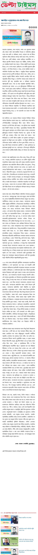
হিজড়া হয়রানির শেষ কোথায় (25, 517)
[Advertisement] (19, 477)
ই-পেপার (19, 10)
